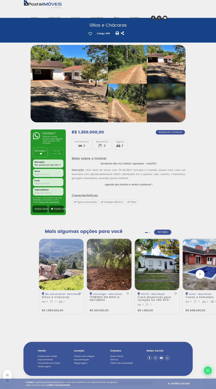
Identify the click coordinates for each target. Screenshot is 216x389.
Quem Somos (116, 356)
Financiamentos (45, 360)
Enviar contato (57, 209)
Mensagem (40, 152)
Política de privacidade (49, 202)
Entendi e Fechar (179, 384)
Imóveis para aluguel (84, 356)
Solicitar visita (56, 152)
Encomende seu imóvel (49, 363)
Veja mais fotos (166, 103)
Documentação (81, 360)
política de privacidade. (58, 385)
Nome (37, 171)
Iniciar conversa (41, 209)
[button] (146, 232)
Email (36, 181)
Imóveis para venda (47, 356)
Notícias (114, 360)
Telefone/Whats (41, 190)
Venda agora (44, 367)
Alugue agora (80, 363)
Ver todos (163, 232)
